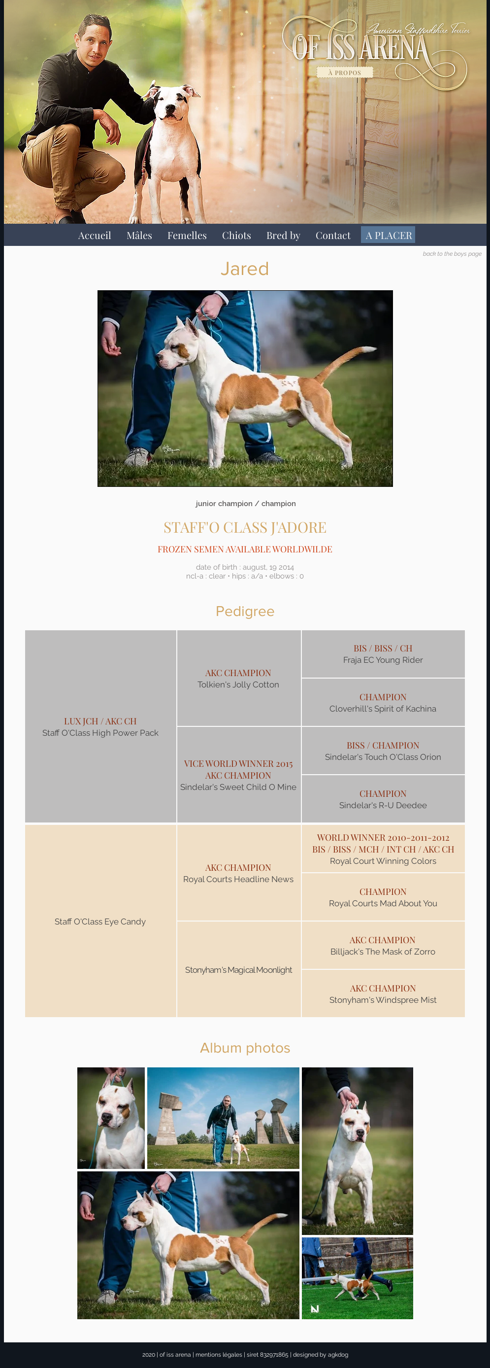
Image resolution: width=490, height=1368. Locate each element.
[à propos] (345, 72)
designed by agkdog (320, 1354)
